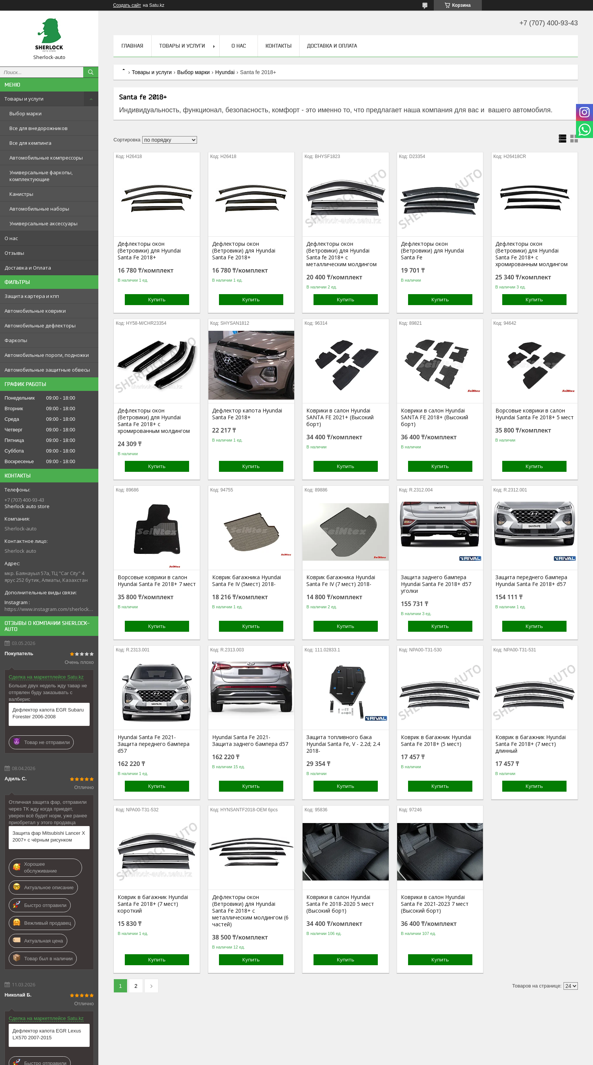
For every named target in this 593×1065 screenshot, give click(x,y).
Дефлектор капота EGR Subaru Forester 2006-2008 (48, 713)
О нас (11, 238)
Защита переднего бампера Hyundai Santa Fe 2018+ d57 (531, 581)
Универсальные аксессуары (43, 223)
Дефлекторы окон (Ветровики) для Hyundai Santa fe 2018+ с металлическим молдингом (341, 254)
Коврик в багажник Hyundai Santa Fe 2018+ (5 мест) (436, 740)
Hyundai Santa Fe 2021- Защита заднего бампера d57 (250, 740)
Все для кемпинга (30, 143)
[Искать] (90, 72)
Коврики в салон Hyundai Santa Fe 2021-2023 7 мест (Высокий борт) (435, 904)
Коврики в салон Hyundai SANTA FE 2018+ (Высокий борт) (434, 417)
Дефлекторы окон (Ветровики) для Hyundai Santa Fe (432, 250)
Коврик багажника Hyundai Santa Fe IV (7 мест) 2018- (340, 581)
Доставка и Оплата (28, 267)
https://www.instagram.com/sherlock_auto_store (49, 609)
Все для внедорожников (38, 128)
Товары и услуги (24, 98)
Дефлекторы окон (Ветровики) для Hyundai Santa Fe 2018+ (149, 250)
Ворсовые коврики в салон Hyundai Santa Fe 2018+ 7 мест (157, 581)
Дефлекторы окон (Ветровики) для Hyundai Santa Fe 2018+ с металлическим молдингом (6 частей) (250, 911)
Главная (132, 46)
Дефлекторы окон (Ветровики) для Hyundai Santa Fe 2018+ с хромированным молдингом (531, 254)
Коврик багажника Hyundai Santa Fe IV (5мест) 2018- (246, 581)
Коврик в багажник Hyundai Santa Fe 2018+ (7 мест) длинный (530, 744)
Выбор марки (25, 113)
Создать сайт (127, 5)
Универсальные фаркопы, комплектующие (41, 176)
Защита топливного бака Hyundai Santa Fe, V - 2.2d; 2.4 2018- (343, 744)
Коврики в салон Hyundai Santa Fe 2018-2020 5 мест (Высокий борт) (340, 904)
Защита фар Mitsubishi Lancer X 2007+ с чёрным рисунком (48, 836)
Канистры (21, 194)
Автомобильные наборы (39, 208)
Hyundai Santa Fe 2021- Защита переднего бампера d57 (153, 744)
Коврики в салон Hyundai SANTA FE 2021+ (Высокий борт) (340, 417)
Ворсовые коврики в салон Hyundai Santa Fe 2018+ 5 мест (534, 414)
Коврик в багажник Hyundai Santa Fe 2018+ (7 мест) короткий (153, 904)
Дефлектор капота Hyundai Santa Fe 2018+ (247, 414)
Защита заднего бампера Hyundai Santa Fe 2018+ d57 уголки (436, 584)
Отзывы (14, 253)
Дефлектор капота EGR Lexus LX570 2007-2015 (46, 1034)
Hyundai (224, 72)
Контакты (278, 46)
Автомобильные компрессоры (46, 157)
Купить (157, 299)
